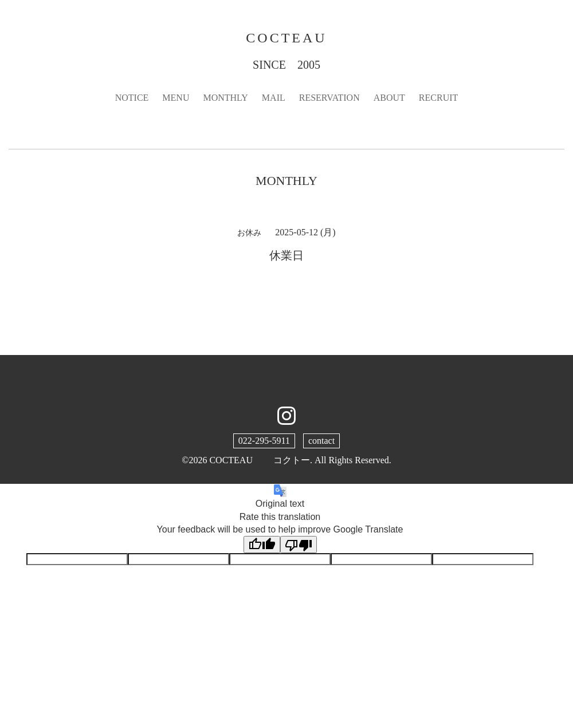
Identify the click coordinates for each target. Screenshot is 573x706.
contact (321, 440)
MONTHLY (225, 97)
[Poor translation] (298, 544)
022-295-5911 (264, 440)
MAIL (273, 97)
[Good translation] (262, 544)
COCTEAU (286, 37)
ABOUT (389, 97)
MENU (175, 97)
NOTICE (132, 97)
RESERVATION (329, 97)
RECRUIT (438, 97)
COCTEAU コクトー (259, 460)
